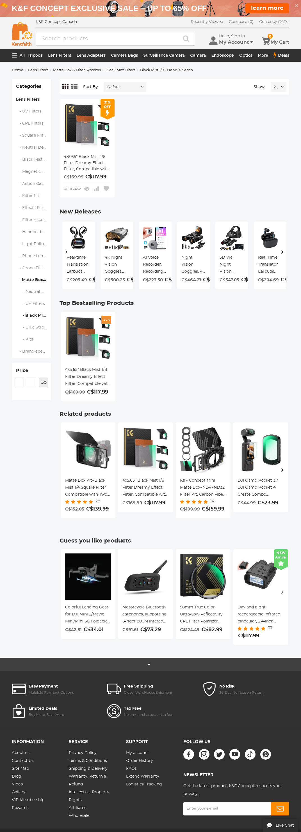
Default (114, 87)
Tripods (35, 55)
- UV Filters (29, 111)
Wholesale (79, 816)
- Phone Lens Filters (33, 256)
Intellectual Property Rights (89, 796)
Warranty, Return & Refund (87, 780)
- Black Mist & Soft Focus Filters (33, 160)
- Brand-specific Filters (33, 351)
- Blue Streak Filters (33, 327)
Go (43, 382)
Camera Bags (124, 55)
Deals (281, 55)
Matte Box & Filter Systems (77, 70)
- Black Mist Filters (33, 316)
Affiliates (77, 808)
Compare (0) (241, 22)
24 (276, 87)
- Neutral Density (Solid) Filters (33, 292)
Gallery (19, 792)
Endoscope (222, 55)
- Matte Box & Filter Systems (33, 280)
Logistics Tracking (144, 784)
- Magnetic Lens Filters (33, 172)
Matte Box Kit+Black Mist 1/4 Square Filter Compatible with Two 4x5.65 (86, 488)
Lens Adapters (91, 55)
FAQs (131, 769)
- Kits (24, 339)
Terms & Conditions (88, 761)
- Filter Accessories (33, 220)
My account (137, 753)
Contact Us (23, 761)
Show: (259, 87)
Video (17, 784)
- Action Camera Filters (33, 184)
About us (20, 753)
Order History (139, 761)
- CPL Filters (30, 123)
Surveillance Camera (164, 55)
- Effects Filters (32, 208)
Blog (16, 776)
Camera (198, 55)
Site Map (20, 769)
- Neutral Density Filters (33, 148)
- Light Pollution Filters (33, 244)
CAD (274, 22)
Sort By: (91, 87)
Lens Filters (59, 55)
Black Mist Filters (120, 70)
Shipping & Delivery (88, 769)
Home (17, 70)
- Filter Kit (27, 196)
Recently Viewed (207, 22)
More (263, 55)
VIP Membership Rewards (28, 804)
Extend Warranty (142, 776)
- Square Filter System (33, 135)
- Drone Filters (32, 268)
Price (22, 370)
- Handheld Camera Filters (33, 232)
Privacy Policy (83, 753)
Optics (245, 55)
